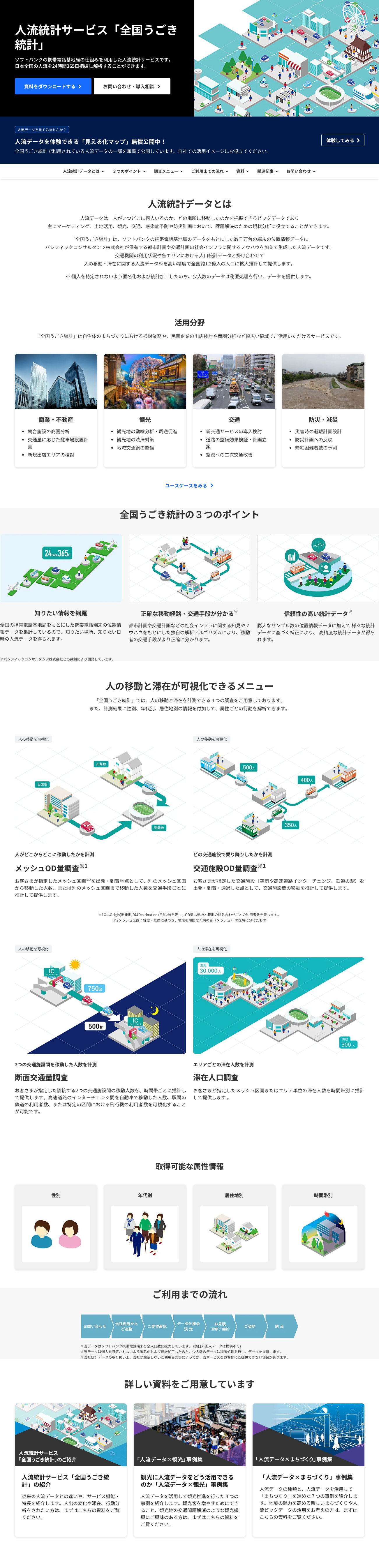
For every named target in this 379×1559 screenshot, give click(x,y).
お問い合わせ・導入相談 (128, 86)
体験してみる (340, 140)
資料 (242, 173)
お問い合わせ (304, 173)
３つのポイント (123, 173)
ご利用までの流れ (207, 173)
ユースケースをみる (186, 488)
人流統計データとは (76, 173)
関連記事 (269, 173)
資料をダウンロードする (49, 86)
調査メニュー (164, 173)
